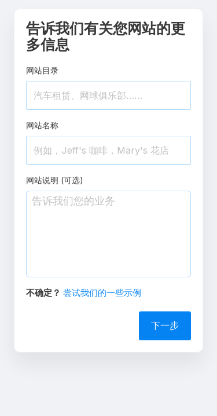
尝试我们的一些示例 (102, 292)
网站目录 (42, 70)
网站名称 (42, 125)
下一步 (165, 325)
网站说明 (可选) (54, 180)
